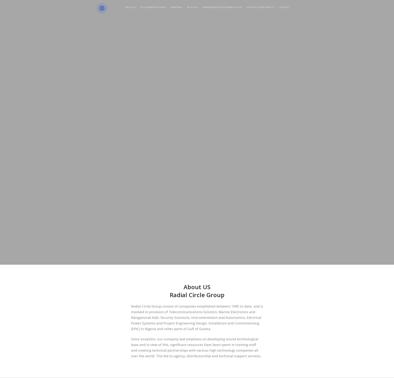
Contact (284, 7)
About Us (130, 7)
